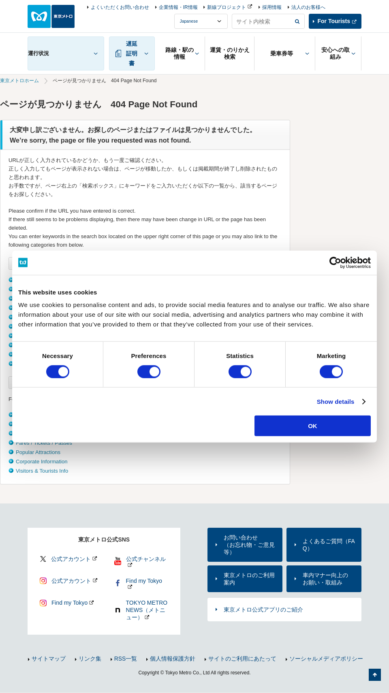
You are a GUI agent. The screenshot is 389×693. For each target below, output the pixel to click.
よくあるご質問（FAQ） (329, 545)
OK (312, 425)
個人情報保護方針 (172, 658)
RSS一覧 (125, 658)
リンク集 (90, 658)
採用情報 (272, 7)
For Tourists (334, 21)
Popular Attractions (38, 452)
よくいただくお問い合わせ (120, 7)
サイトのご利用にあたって (242, 658)
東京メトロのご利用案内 (249, 579)
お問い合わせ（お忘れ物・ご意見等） (249, 544)
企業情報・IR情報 (178, 7)
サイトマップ (49, 658)
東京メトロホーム (19, 80)
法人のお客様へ (308, 7)
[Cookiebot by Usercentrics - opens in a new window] (335, 262)
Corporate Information (42, 461)
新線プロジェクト (226, 7)
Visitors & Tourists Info (42, 471)
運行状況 (38, 53)
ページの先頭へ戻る (375, 675)
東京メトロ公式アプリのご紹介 (263, 609)
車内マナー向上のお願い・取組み (325, 579)
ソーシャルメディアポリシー (326, 658)
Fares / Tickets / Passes (44, 443)
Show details (336, 401)
